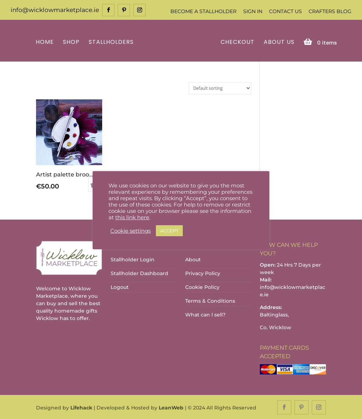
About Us (278, 42)
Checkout (236, 42)
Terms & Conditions (210, 300)
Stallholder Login (132, 259)
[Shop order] (220, 87)
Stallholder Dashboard (139, 273)
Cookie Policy (202, 287)
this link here (132, 217)
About (193, 259)
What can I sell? (205, 314)
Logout (120, 287)
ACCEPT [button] (169, 230)
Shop (72, 42)
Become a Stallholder (203, 11)
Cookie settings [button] (130, 231)
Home (46, 42)
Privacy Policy (202, 273)
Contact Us (285, 11)
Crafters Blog (330, 11)
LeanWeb (171, 407)
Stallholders (112, 42)
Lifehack (81, 407)
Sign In (252, 11)
